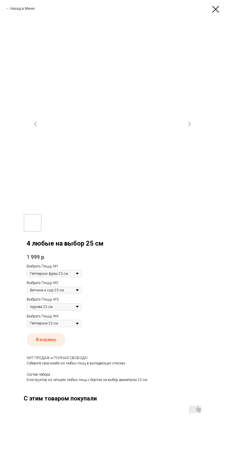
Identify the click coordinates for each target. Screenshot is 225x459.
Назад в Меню (22, 9)
